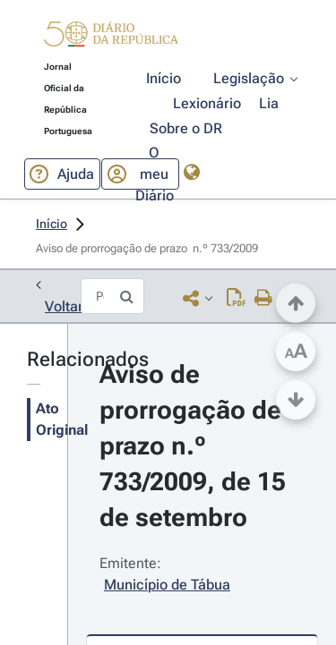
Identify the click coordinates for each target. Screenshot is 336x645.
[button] (111, 37)
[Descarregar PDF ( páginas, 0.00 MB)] (236, 297)
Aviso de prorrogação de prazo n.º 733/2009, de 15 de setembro (195, 446)
